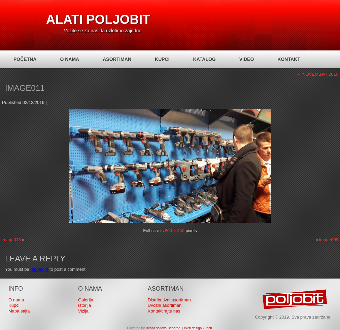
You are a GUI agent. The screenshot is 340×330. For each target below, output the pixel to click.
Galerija (85, 299)
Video (246, 59)
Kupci (162, 59)
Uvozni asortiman (164, 305)
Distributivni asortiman (169, 299)
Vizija (83, 311)
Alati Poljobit (98, 19)
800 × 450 (174, 230)
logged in (39, 269)
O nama (69, 59)
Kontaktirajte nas (164, 311)
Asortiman (117, 59)
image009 (328, 239)
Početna (24, 59)
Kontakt (288, 59)
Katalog (204, 59)
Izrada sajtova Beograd (163, 328)
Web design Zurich (198, 328)
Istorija (84, 305)
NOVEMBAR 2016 (317, 74)
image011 (24, 88)
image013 (11, 239)
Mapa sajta (19, 311)
